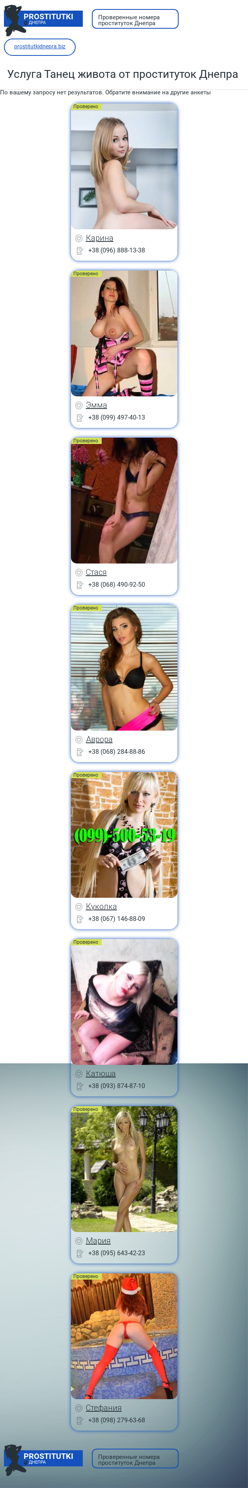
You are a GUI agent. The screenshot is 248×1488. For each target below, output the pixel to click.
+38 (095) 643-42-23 (116, 1253)
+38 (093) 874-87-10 (116, 1086)
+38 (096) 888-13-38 (116, 250)
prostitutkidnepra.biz (40, 46)
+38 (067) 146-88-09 (116, 919)
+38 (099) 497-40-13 (116, 417)
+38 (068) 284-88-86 (116, 751)
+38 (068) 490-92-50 (116, 584)
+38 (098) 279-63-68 (116, 1420)
